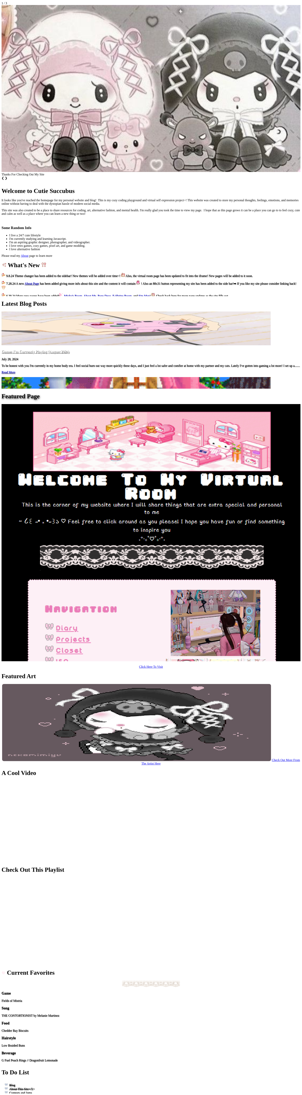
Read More (8, 372)
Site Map (144, 295)
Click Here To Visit (151, 666)
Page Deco (104, 295)
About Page (32, 283)
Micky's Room (73, 295)
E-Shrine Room (122, 295)
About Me (89, 295)
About (25, 255)
